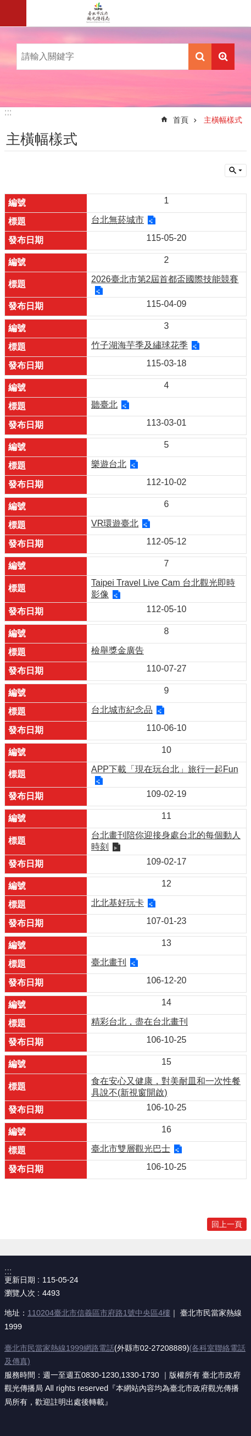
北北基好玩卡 (117, 902)
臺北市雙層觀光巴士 (130, 1148)
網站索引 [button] (13, 13)
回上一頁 (226, 1224)
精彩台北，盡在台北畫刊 (139, 1021)
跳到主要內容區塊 (5, 5)
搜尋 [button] (199, 56)
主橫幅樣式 (223, 119)
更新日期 (19, 1279)
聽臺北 (104, 404)
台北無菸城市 (117, 219)
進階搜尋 (223, 56)
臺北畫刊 (108, 962)
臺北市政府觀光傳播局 (97, 13)
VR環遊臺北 (114, 523)
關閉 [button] (236, 170)
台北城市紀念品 (122, 709)
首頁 (180, 119)
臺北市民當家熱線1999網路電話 (59, 1348)
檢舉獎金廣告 (117, 650)
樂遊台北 (108, 464)
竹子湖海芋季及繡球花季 (139, 345)
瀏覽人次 (19, 1293)
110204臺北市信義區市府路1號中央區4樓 (98, 1312)
